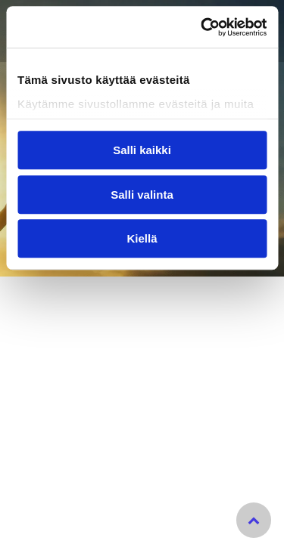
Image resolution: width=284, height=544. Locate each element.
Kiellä (141, 239)
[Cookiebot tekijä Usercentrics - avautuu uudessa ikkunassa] (202, 27)
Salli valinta (142, 194)
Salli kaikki (142, 150)
